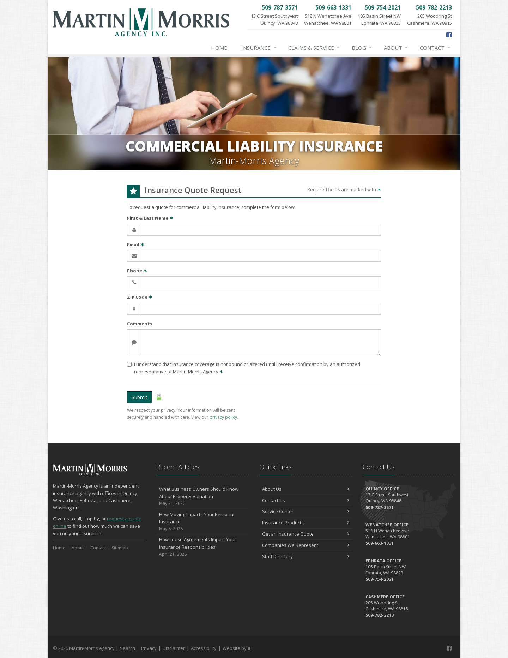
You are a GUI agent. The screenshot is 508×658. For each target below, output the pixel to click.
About (396, 48)
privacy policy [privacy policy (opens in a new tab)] (223, 417)
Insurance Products (305, 522)
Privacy (149, 648)
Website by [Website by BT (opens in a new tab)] (238, 648)
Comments (139, 323)
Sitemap (120, 548)
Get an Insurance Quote (305, 534)
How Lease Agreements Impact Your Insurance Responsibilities (202, 546)
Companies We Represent (305, 545)
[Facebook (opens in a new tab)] (449, 34)
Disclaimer (174, 648)
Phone (137, 270)
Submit (139, 397)
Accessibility (204, 648)
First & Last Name (150, 218)
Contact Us (305, 500)
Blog (362, 48)
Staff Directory (305, 556)
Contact (435, 48)
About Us (305, 489)
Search (127, 648)
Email (135, 244)
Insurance (259, 48)
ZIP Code (139, 297)
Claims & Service (314, 48)
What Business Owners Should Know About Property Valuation (202, 496)
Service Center (305, 511)
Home (219, 47)
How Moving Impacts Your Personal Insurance (202, 521)
